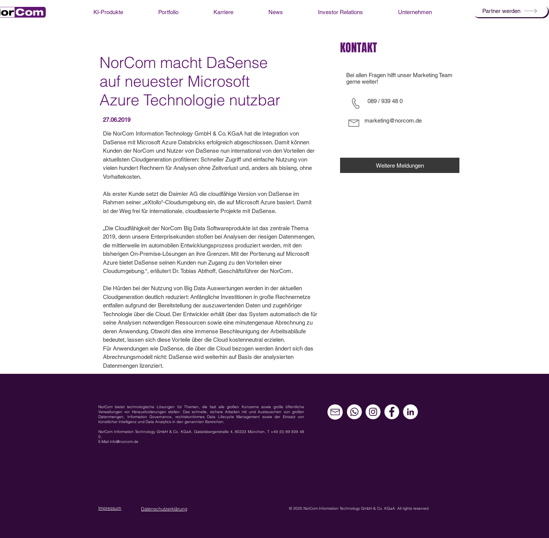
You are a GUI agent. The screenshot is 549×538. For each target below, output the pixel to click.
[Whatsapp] (354, 411)
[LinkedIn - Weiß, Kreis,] (410, 411)
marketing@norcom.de (393, 120)
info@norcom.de (124, 441)
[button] (510, 10)
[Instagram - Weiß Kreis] (373, 411)
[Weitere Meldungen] (399, 165)
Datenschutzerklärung (164, 509)
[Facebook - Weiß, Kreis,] (391, 411)
